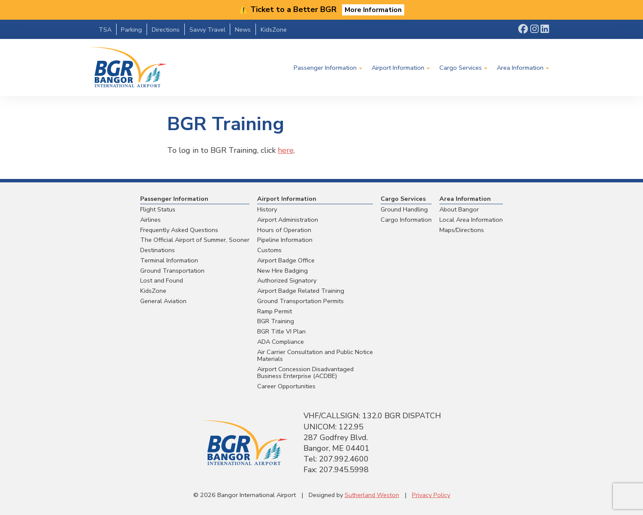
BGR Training (275, 321)
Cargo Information (406, 219)
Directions (166, 29)
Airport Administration (287, 219)
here (286, 150)
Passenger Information (325, 67)
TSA (105, 29)
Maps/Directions (461, 230)
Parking (131, 29)
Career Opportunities (286, 386)
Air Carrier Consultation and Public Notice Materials (315, 355)
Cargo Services (460, 67)
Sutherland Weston (372, 495)
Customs (269, 250)
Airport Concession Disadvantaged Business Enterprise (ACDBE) (305, 373)
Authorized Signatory (286, 280)
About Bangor (459, 209)
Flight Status (157, 209)
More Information (373, 10)
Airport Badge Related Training (300, 290)
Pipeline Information (284, 239)
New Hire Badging (282, 270)
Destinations (157, 250)
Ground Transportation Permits (300, 301)
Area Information (520, 67)
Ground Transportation (172, 270)
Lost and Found (161, 280)
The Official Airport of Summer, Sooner (194, 239)
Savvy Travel (207, 29)
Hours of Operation (284, 230)
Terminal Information (169, 260)
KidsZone (274, 29)
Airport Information (398, 67)
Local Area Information (471, 219)
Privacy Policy (431, 495)
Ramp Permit (274, 311)
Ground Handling (404, 209)
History (267, 209)
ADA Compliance (280, 341)
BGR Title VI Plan (281, 331)
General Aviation (163, 301)
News (243, 29)
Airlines (150, 219)
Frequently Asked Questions (179, 230)
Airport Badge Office (286, 260)
